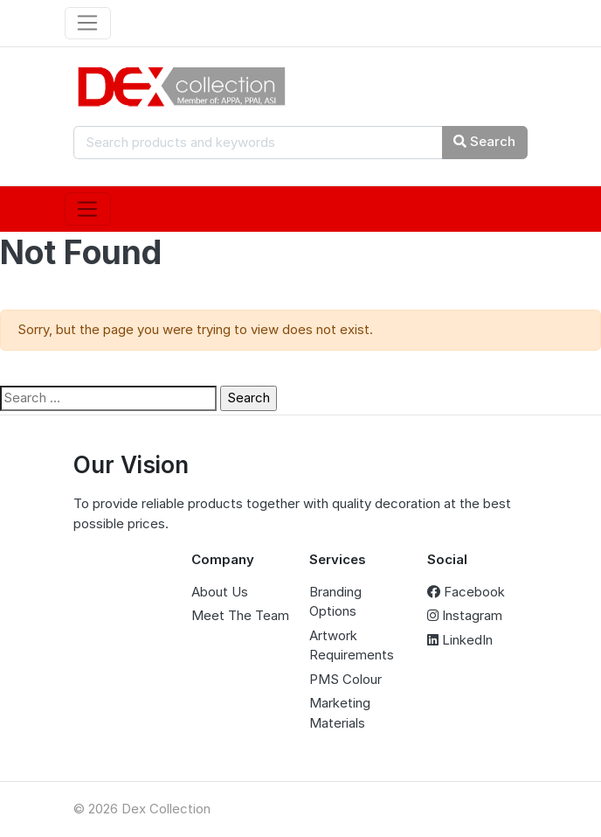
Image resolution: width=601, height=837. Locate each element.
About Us (219, 591)
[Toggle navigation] (88, 23)
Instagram (464, 615)
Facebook (466, 591)
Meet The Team (240, 615)
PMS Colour (345, 679)
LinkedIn (460, 639)
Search (484, 141)
